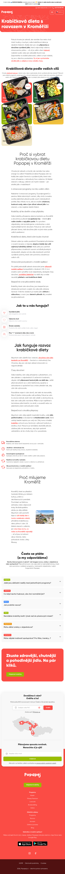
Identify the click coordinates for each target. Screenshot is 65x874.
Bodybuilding (32, 805)
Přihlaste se (36, 712)
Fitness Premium (32, 798)
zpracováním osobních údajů (46, 763)
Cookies (43, 863)
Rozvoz (32, 818)
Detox (33, 808)
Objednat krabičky (32, 785)
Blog (32, 828)
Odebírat (32, 759)
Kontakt (32, 821)
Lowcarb (33, 802)
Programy (32, 815)
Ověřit (48, 707)
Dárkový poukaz (32, 824)
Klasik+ (32, 795)
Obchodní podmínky (32, 863)
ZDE (39, 4)
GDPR (21, 863)
